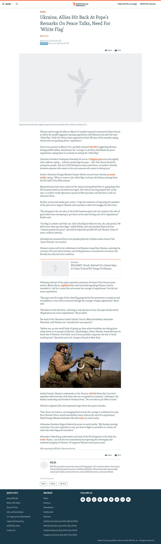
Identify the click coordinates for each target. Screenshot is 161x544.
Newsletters (49, 508)
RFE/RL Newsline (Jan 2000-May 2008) (60, 526)
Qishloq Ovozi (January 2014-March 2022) (61, 521)
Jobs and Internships (15, 512)
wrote (81, 418)
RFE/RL (45, 36)
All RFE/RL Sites (13, 526)
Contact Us (11, 530)
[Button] (108, 50)
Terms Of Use (12, 508)
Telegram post (95, 159)
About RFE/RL (12, 499)
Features (47, 503)
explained (65, 285)
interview (93, 147)
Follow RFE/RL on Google (127, 4)
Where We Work (13, 503)
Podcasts (47, 517)
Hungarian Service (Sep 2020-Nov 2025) (60, 535)
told (90, 394)
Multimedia (48, 512)
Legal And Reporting (15, 521)
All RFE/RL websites (148, 4)
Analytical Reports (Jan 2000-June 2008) (60, 530)
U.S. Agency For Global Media (18, 517)
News (43, 12)
